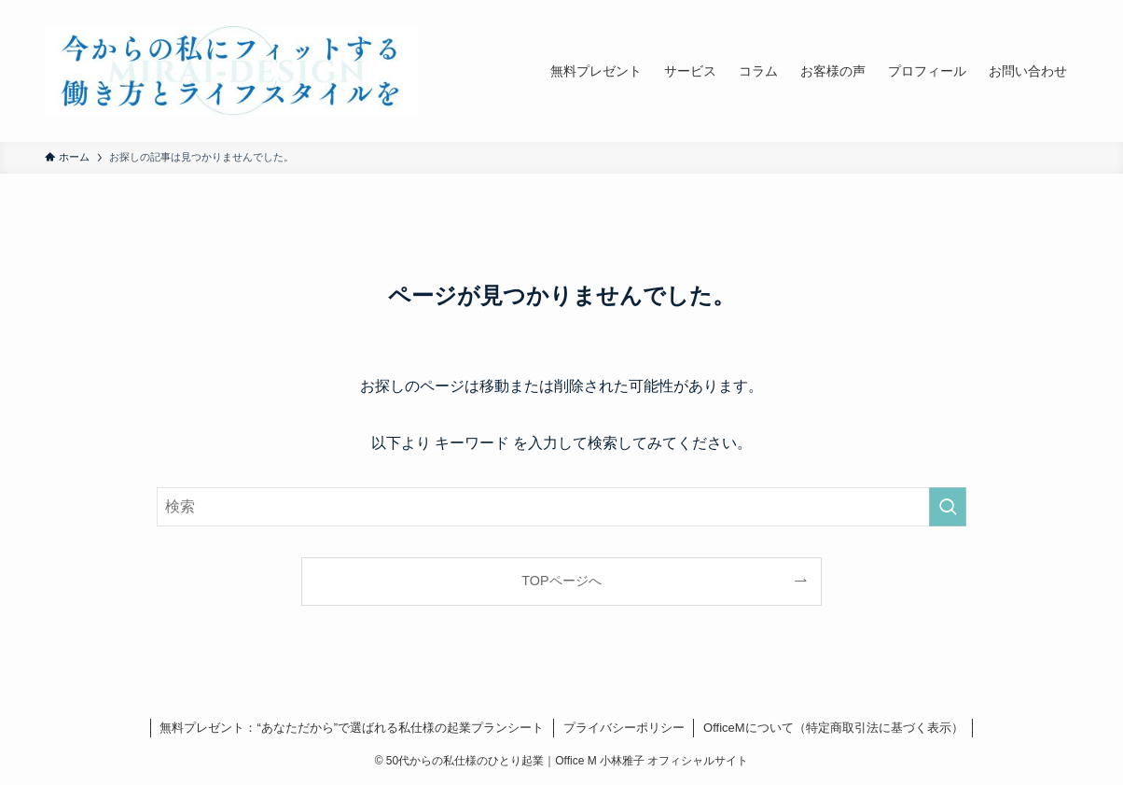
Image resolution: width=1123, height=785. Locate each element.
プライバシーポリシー (624, 728)
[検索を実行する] (947, 506)
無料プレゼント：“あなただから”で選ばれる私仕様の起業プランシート (351, 728)
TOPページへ (561, 580)
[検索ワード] (561, 506)
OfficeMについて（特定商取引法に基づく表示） (833, 728)
